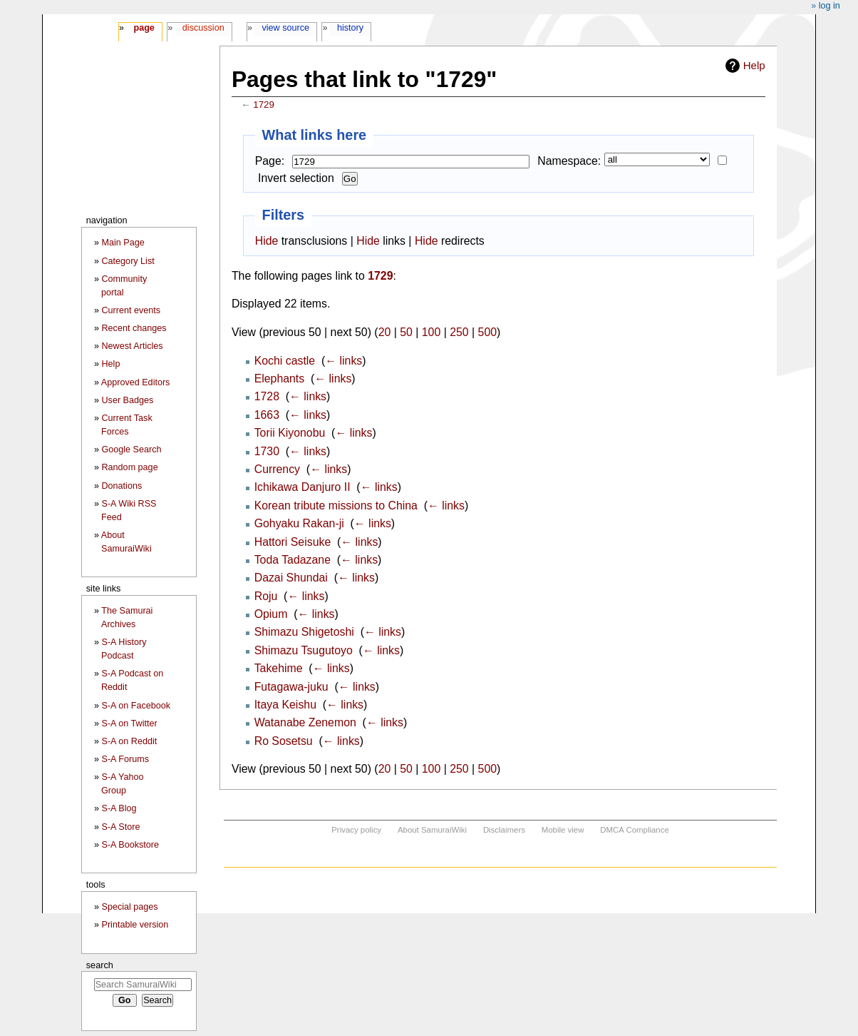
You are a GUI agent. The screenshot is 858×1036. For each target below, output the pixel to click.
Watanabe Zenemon (305, 722)
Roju (266, 596)
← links (343, 361)
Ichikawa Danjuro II (302, 487)
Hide (267, 241)
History (350, 28)
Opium (271, 614)
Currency (277, 469)
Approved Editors (135, 382)
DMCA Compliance (634, 830)
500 (487, 332)
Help (754, 65)
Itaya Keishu (285, 705)
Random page (130, 467)
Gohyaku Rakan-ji (299, 523)
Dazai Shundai (291, 578)
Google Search (132, 449)
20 (384, 332)
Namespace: (569, 161)
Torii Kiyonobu (290, 433)
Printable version (135, 925)
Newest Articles (132, 346)
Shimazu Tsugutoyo (303, 650)
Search (99, 965)
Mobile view (563, 830)
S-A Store (121, 827)
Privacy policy (356, 830)
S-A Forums (125, 759)
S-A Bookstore (131, 845)
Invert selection (296, 178)
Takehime (278, 668)
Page (143, 28)
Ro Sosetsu (283, 741)
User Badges (128, 400)
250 (459, 332)
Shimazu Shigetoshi (304, 632)
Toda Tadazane (292, 560)
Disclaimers (504, 830)
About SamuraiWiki (432, 830)
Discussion (203, 28)
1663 (266, 415)
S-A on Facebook (136, 706)
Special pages (130, 907)
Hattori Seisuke (292, 542)
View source (286, 28)
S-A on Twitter (129, 723)
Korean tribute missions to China (336, 505)
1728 (266, 396)
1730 (266, 451)
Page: (269, 161)
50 (406, 332)
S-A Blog (119, 808)
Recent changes (134, 328)
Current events (131, 310)
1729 (263, 104)
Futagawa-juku (291, 687)
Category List (128, 261)
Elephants (279, 378)
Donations (122, 486)
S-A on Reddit (129, 741)
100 (431, 332)
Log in (829, 6)
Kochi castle (285, 361)
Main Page (123, 243)
